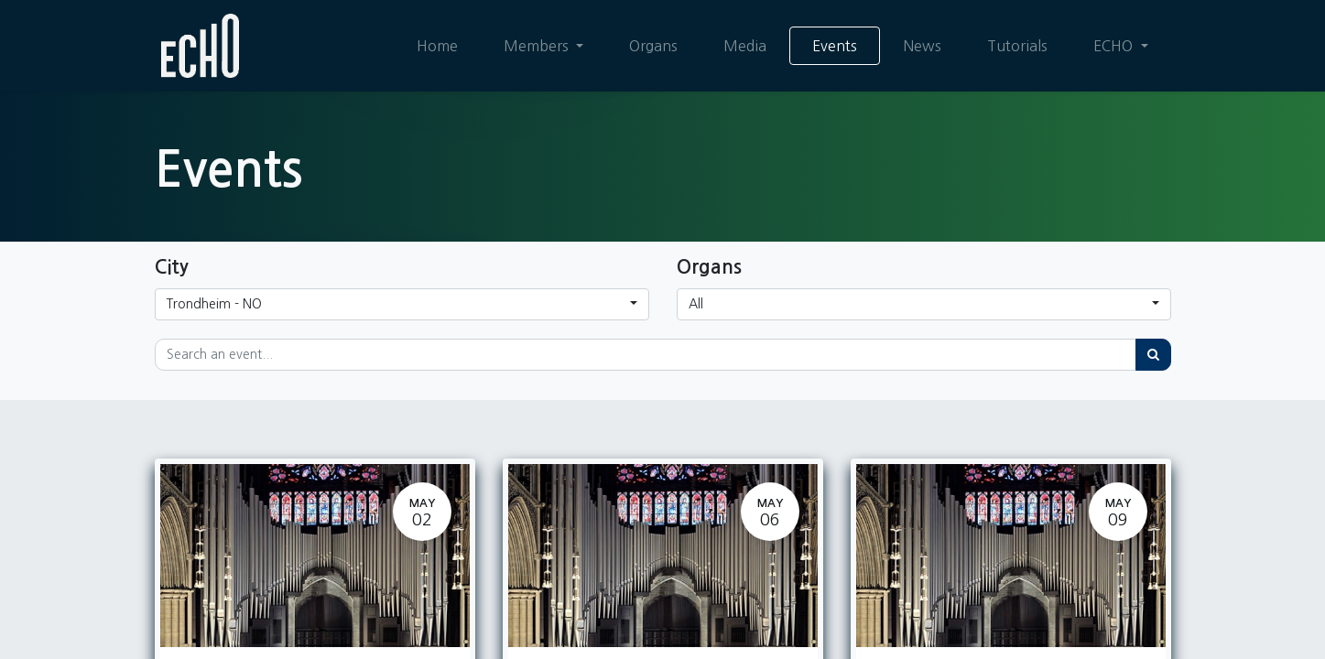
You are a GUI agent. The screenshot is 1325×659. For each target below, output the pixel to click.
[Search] (1153, 355)
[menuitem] (437, 46)
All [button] (696, 303)
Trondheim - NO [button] (214, 303)
